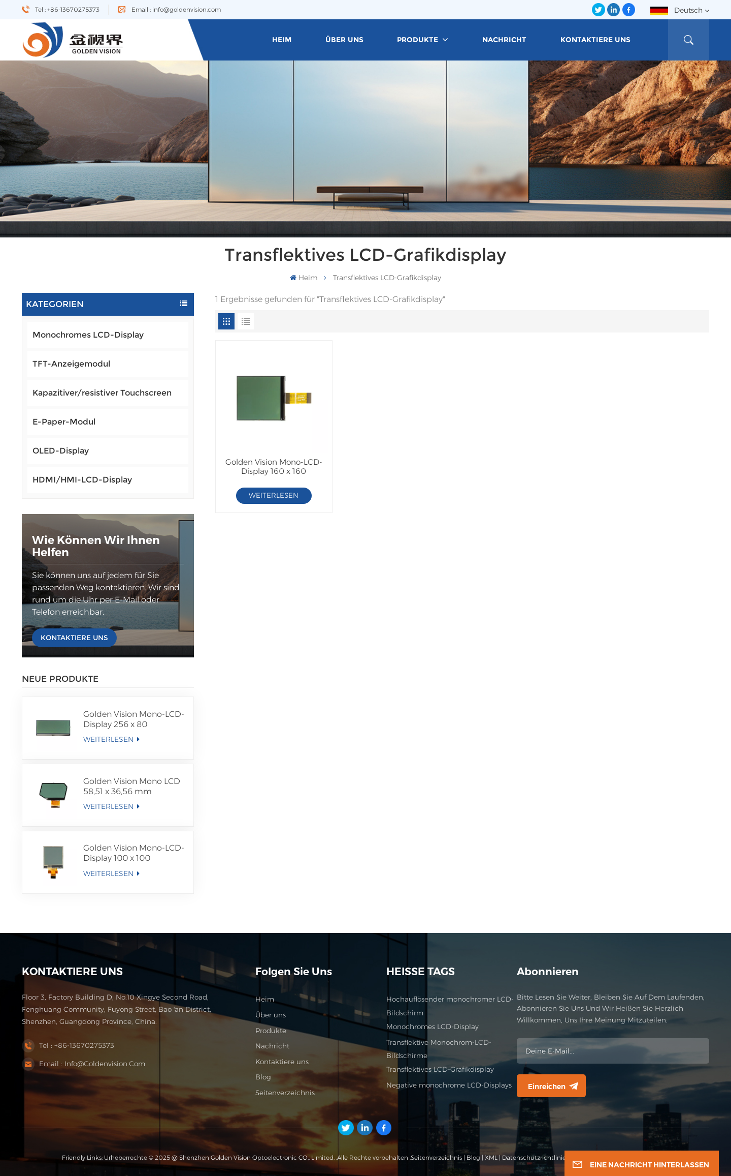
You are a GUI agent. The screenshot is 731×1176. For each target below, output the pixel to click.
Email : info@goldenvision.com (176, 9)
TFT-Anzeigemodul (71, 364)
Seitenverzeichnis (285, 1093)
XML (491, 1157)
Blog (263, 1077)
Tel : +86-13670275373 (67, 9)
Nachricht (504, 40)
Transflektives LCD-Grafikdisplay (440, 1069)
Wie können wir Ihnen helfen (96, 546)
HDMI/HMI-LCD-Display (82, 480)
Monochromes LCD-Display (88, 335)
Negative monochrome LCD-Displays (449, 1085)
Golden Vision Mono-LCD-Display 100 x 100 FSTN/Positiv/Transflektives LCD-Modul (134, 853)
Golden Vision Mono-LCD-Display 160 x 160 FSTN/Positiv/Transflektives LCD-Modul (273, 467)
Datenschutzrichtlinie (534, 1157)
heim (281, 40)
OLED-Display (60, 451)
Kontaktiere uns (595, 40)
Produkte (418, 40)
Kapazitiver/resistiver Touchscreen (102, 393)
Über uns (344, 40)
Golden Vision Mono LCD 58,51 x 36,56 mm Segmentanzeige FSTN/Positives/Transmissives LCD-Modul (134, 786)
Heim (264, 999)
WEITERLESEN (111, 739)
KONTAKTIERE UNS (74, 638)
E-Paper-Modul (63, 422)
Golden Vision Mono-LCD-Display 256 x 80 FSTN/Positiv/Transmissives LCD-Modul (134, 719)
